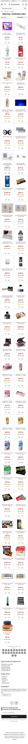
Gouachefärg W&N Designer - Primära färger (21, 216)
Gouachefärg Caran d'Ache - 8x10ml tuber (21, 584)
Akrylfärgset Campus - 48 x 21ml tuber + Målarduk (7, 505)
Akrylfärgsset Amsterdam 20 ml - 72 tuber (20, 323)
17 (24, 653)
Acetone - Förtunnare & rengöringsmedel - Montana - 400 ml (7, 111)
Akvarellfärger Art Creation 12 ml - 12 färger (20, 453)
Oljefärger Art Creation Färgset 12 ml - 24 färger (21, 428)
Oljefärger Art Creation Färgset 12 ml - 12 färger (7, 428)
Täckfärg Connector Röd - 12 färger (20, 58)
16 (22, 653)
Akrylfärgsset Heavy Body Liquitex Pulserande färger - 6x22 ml (7, 297)
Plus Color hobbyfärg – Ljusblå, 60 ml (7, 58)
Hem (2, 11)
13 (14, 653)
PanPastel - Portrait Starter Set (7, 83)
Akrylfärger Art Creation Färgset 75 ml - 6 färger (7, 375)
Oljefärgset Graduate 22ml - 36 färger (20, 609)
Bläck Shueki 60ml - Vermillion (7, 633)
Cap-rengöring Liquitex (20, 268)
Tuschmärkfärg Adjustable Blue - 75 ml (7, 609)
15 (19, 653)
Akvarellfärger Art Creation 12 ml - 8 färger (7, 453)
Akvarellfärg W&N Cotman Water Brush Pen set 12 (7, 269)
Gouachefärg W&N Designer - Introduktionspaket (7, 216)
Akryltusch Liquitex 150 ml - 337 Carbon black (7, 323)
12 (11, 653)
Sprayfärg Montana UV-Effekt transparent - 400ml (20, 110)
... (12, 655)
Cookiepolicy (5, 680)
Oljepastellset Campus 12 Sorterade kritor (20, 532)
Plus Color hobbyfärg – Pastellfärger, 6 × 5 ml (20, 34)
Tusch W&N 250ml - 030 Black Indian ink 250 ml (21, 242)
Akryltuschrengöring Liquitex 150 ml (20, 296)
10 (6, 653)
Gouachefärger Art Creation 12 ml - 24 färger (7, 478)
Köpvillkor (4, 678)
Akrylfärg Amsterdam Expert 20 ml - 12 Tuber (21, 350)
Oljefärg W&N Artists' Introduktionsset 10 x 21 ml (7, 242)
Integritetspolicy (5, 683)
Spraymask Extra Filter (7, 136)
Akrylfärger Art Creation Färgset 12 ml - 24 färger (7, 402)
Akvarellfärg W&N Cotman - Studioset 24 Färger (7, 189)
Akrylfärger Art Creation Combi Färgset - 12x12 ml (20, 402)
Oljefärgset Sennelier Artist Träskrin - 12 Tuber (7, 559)
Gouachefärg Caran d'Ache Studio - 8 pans (7, 584)
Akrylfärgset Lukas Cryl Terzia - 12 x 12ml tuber (21, 505)
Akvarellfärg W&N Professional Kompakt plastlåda (7, 164)
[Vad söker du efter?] (14, 8)
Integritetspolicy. (14, 721)
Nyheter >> (14, 1)
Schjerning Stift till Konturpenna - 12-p (21, 83)
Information (24, 1)
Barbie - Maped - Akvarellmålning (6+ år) (7, 34)
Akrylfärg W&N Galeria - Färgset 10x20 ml (21, 189)
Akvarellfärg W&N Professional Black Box (20, 164)
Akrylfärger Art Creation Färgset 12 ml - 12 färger (21, 375)
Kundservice (4, 676)
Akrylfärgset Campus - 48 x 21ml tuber (20, 478)
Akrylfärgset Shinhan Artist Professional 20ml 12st (20, 137)
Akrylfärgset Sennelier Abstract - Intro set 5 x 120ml (7, 532)
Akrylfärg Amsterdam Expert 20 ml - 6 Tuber (7, 350)
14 (16, 653)
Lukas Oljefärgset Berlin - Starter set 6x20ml (20, 559)
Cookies (3, 681)
